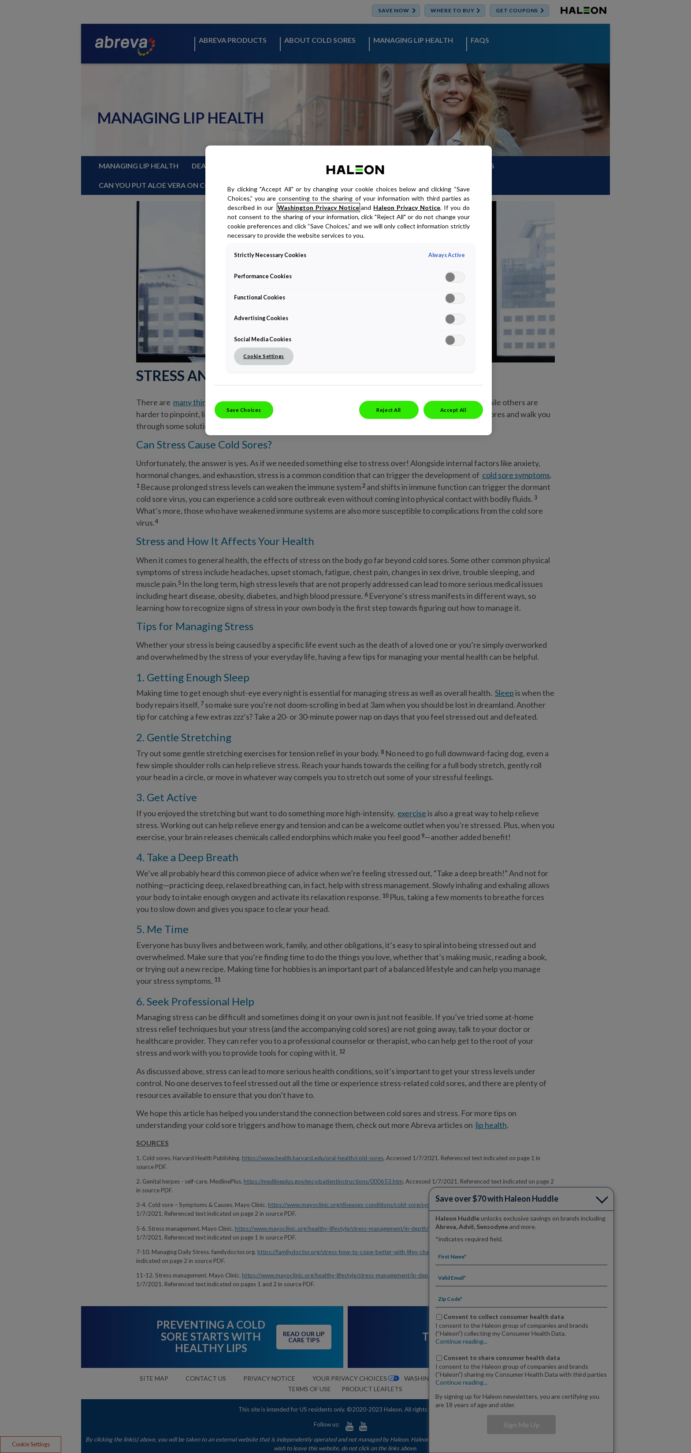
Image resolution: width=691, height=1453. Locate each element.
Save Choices (244, 410)
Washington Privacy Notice (318, 207)
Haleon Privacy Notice (406, 207)
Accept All (453, 410)
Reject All (388, 410)
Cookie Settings (263, 356)
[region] (348, 291)
